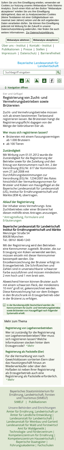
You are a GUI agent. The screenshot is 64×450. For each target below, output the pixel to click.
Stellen (40, 49)
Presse (27, 49)
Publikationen (10, 49)
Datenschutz (28, 53)
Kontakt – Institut (41, 45)
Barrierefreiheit (50, 53)
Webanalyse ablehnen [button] (18, 40)
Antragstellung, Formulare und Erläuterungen (23, 218)
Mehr (30, 346)
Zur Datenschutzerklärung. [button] (40, 32)
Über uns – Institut (14, 45)
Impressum (9, 53)
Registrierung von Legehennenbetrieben (28, 328)
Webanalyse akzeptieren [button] (45, 40)
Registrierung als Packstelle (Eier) (24, 351)
